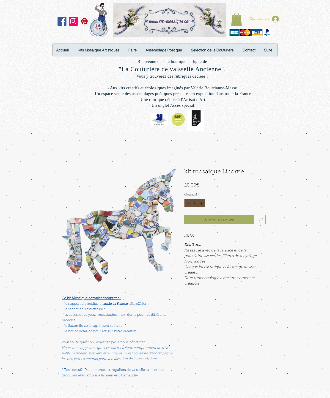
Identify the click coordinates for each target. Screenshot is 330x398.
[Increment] (202, 203)
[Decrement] (188, 203)
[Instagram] (73, 21)
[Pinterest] (84, 21)
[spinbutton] (195, 203)
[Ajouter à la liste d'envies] (261, 219)
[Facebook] (62, 21)
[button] (236, 19)
